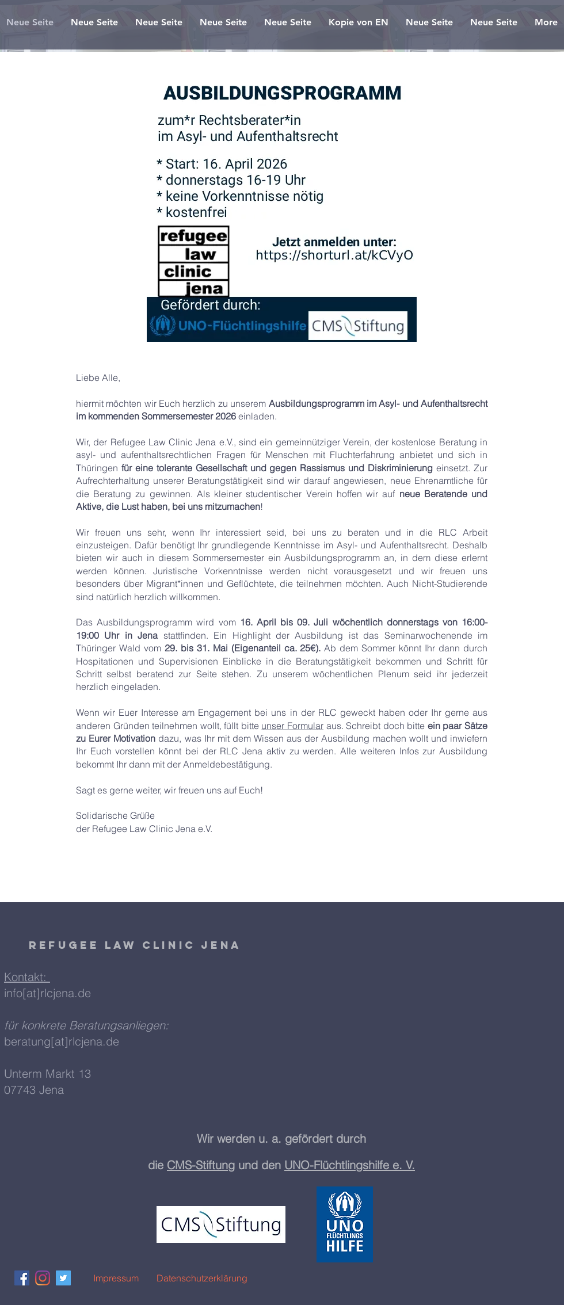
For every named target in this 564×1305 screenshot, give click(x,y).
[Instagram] (42, 1277)
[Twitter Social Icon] (63, 1277)
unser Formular (292, 725)
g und (244, 1165)
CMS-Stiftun (197, 1165)
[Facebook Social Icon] (21, 1277)
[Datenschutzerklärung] (202, 1277)
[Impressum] (116, 1277)
